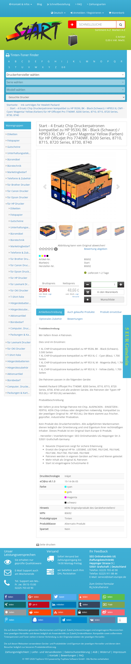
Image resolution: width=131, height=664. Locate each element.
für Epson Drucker (17, 197)
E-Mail (18, 570)
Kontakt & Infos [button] (20, 4)
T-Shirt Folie (17, 296)
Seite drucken (45, 544)
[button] (45, 186)
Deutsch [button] (58, 12)
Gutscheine (13, 146)
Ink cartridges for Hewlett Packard (40, 104)
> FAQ (78, 4)
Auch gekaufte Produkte (81, 312)
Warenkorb (116, 12)
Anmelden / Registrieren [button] (87, 12)
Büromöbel (13, 159)
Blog (39, 4)
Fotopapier (13, 140)
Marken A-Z (118, 30)
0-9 (63, 67)
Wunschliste (108, 299)
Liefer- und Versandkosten (47, 652)
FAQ (81, 655)
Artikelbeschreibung (50, 312)
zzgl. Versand (45, 295)
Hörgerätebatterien (21, 303)
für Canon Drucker (17, 191)
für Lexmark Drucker (22, 284)
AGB (95, 652)
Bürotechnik (14, 165)
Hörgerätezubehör (20, 309)
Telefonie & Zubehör (19, 178)
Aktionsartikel (18, 315)
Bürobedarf (17, 322)
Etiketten (12, 134)
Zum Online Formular (101, 583)
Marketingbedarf (17, 172)
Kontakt (53, 655)
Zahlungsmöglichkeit (17, 652)
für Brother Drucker (18, 184)
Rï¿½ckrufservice (98, 587)
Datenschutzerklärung (77, 652)
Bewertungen (75, 318)
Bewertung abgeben (95, 248)
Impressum (119, 652)
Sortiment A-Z (103, 30)
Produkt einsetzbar (111, 312)
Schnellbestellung (58, 4)
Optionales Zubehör (50, 318)
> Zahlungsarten (96, 4)
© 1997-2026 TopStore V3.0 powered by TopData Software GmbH (53, 659)
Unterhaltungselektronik (21, 153)
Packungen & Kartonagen (24, 334)
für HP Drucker (15, 203)
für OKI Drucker (19, 290)
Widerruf (105, 652)
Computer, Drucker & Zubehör (27, 328)
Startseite (12, 104)
